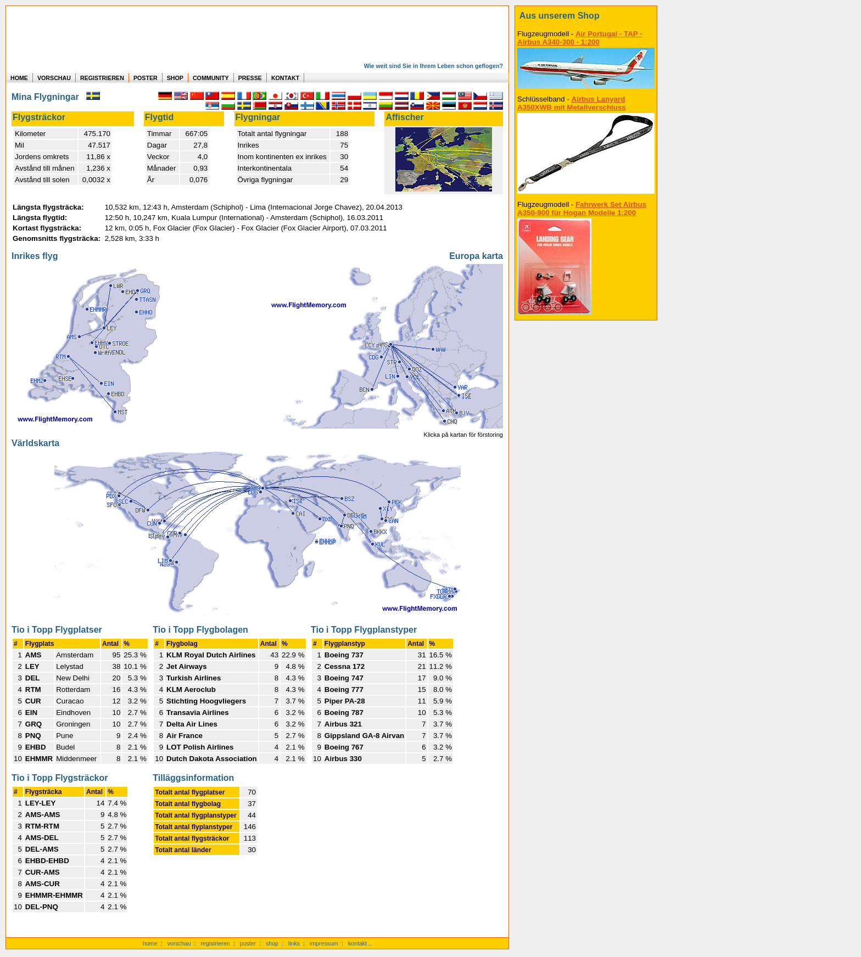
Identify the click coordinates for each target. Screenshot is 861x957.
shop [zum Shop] (272, 943)
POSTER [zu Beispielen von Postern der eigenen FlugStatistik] (145, 78)
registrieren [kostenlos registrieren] (215, 943)
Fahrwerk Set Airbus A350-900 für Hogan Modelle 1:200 (581, 208)
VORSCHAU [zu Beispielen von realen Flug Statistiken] (54, 78)
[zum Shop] (586, 16)
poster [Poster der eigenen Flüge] (248, 943)
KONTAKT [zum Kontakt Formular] (285, 78)
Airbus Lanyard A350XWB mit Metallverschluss (571, 103)
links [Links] (294, 943)
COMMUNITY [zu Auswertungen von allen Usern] (211, 78)
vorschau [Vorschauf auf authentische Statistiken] (179, 943)
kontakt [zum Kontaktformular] (357, 943)
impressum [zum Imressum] (324, 943)
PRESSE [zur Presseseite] (250, 78)
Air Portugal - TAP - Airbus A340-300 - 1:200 (579, 38)
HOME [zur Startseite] (19, 78)
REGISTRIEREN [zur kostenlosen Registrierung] (102, 78)
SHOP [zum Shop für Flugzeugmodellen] (175, 78)
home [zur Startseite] (150, 943)
